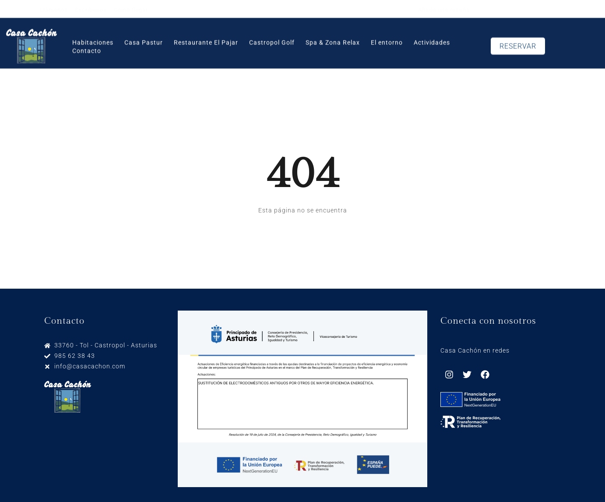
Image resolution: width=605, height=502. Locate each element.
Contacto (86, 47)
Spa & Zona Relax (333, 38)
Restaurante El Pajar (206, 38)
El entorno (387, 38)
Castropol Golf (272, 38)
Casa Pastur (143, 38)
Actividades (432, 38)
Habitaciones (92, 38)
